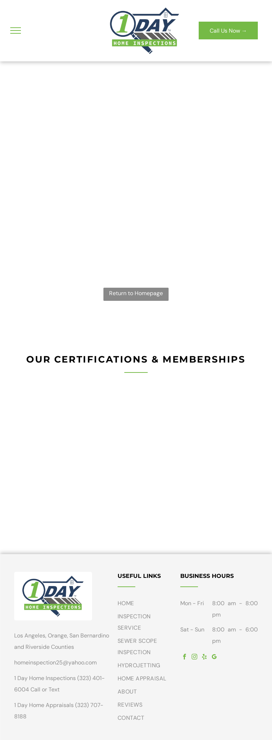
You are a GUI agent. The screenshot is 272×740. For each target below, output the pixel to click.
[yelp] (204, 657)
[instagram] (194, 657)
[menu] (15, 30)
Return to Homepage (136, 293)
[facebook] (184, 657)
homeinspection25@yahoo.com (55, 662)
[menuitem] (146, 604)
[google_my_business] (214, 657)
